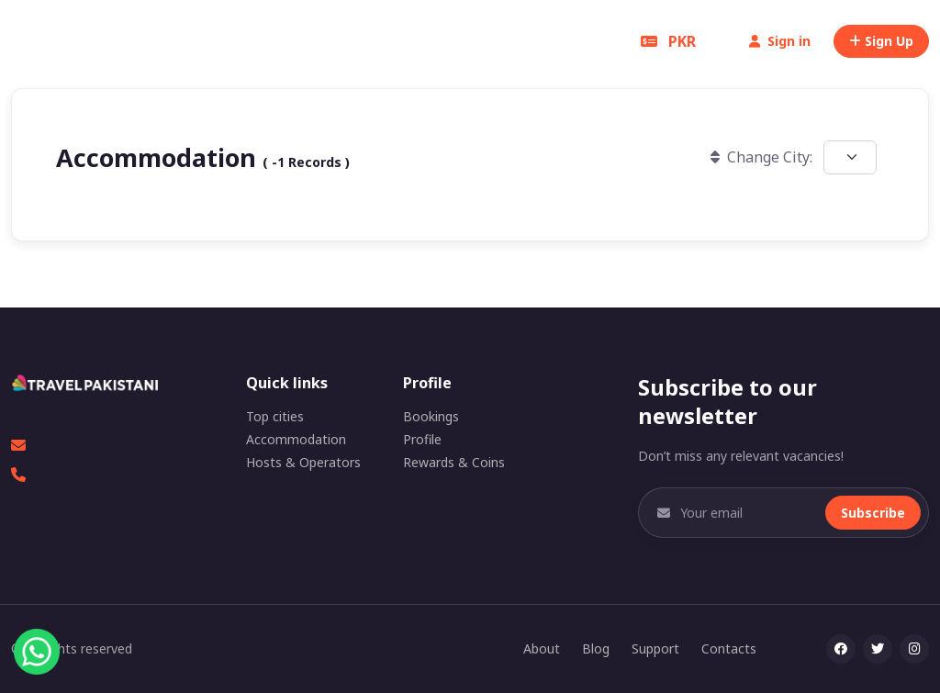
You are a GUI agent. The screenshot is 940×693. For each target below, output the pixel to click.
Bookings (431, 416)
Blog (596, 648)
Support (655, 648)
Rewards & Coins (454, 462)
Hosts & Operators (303, 462)
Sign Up (881, 41)
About (541, 648)
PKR (668, 41)
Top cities (275, 416)
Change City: (761, 157)
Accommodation (296, 439)
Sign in (780, 41)
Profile (422, 439)
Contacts (728, 648)
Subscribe (873, 512)
